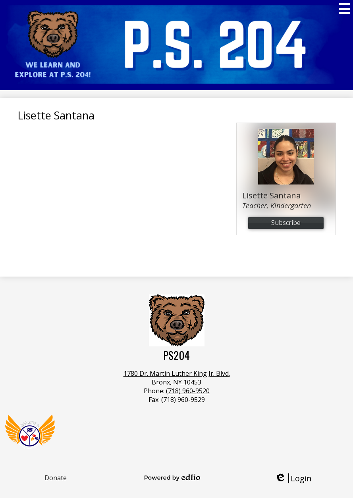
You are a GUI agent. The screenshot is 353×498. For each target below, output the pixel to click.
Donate (55, 477)
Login (293, 478)
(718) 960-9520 (188, 390)
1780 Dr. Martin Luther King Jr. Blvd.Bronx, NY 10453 (176, 377)
